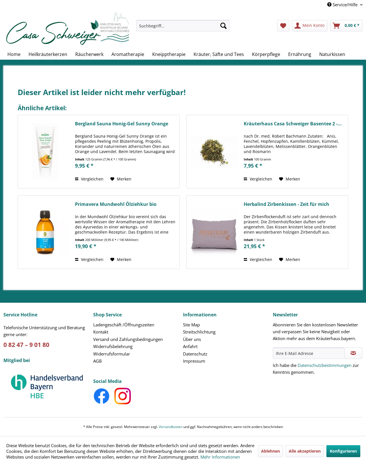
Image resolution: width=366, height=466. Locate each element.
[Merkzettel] (283, 25)
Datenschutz (195, 354)
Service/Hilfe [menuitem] (343, 4)
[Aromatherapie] (127, 54)
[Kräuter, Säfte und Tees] (219, 54)
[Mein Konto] (310, 25)
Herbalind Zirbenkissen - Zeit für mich (286, 204)
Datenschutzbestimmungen (324, 365)
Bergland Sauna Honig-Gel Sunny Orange (121, 124)
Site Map (191, 325)
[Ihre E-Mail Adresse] (309, 353)
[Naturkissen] (332, 54)
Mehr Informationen (220, 457)
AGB (97, 361)
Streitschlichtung (199, 332)
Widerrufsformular (111, 354)
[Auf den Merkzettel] (120, 179)
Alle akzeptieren (305, 451)
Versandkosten (170, 426)
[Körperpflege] (266, 54)
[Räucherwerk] (89, 54)
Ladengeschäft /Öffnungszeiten (123, 325)
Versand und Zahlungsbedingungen (128, 339)
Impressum (194, 361)
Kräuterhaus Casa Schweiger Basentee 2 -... (293, 124)
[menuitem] (183, 28)
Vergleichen (89, 179)
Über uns (192, 339)
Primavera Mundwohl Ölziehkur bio (115, 204)
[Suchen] (223, 25)
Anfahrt (190, 346)
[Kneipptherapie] (169, 54)
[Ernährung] (299, 54)
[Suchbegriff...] (183, 25)
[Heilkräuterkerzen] (48, 54)
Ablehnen (270, 451)
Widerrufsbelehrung (113, 346)
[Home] (14, 54)
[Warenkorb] (346, 25)
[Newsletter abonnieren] (353, 353)
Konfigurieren (343, 451)
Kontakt (100, 332)
